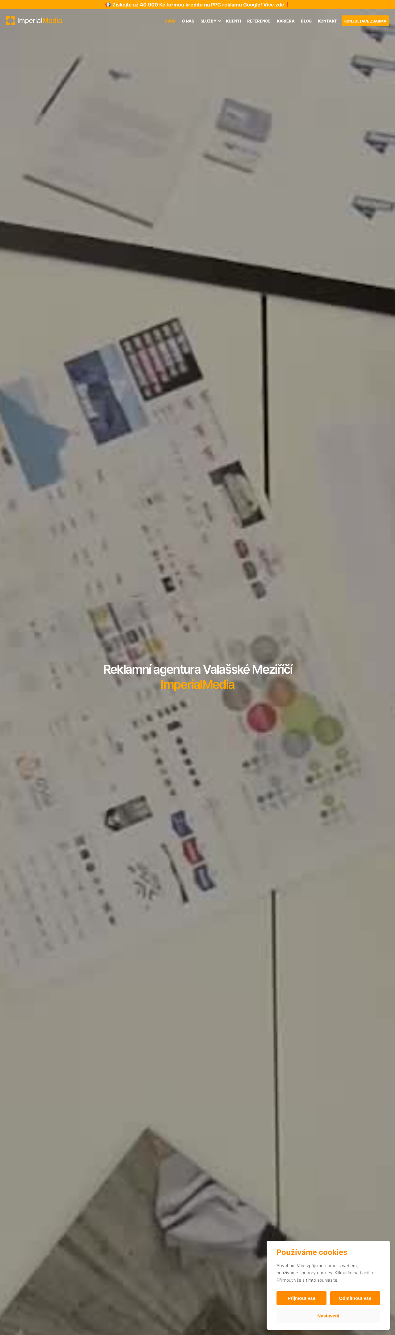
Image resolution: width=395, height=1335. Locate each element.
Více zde (273, 5)
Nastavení (328, 1315)
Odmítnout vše (355, 1298)
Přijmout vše (301, 1298)
